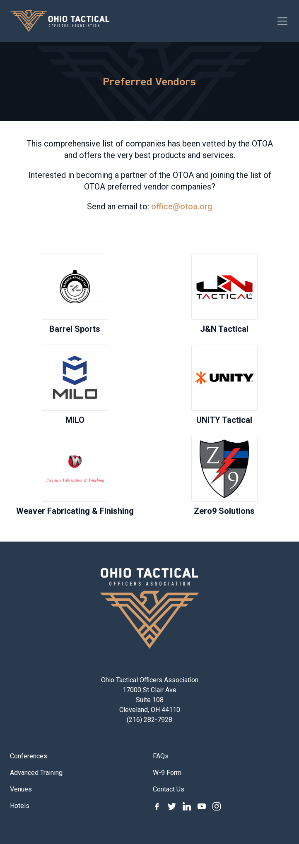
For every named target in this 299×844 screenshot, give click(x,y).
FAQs (161, 756)
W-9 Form (167, 773)
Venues (21, 789)
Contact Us (168, 789)
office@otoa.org (181, 206)
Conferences (28, 756)
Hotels (19, 806)
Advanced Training (36, 773)
